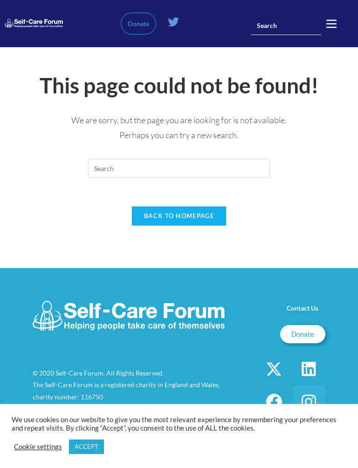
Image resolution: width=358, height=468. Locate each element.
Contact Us (302, 308)
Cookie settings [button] (38, 447)
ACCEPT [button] (86, 446)
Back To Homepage (179, 216)
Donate (138, 24)
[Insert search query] (286, 25)
